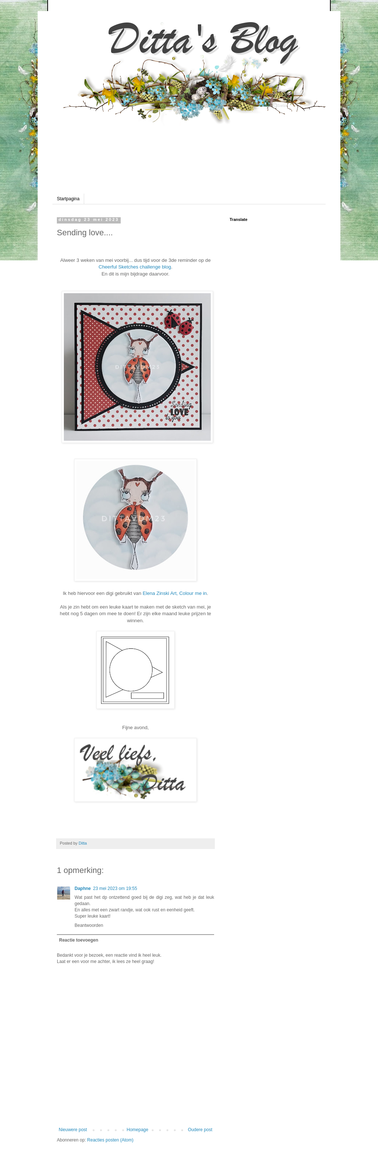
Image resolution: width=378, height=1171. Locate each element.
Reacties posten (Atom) (110, 1140)
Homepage (137, 1129)
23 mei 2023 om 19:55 (115, 888)
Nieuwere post (73, 1129)
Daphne (83, 888)
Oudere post (200, 1129)
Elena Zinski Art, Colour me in (174, 593)
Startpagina (68, 198)
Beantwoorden (89, 925)
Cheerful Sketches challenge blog (135, 267)
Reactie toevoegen (78, 940)
